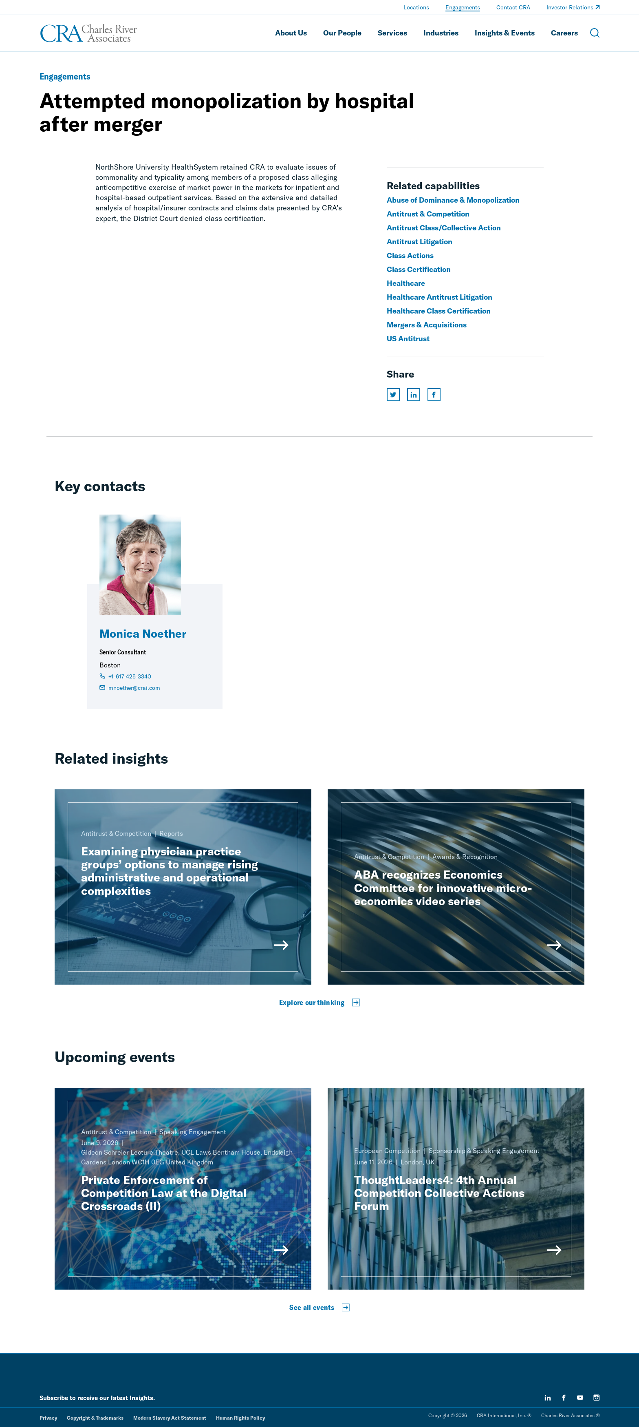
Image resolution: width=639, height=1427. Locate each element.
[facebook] (564, 1398)
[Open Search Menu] (595, 33)
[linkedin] (547, 1398)
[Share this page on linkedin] (413, 394)
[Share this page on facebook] (434, 394)
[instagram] (596, 1398)
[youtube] (580, 1398)
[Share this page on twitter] (393, 394)
